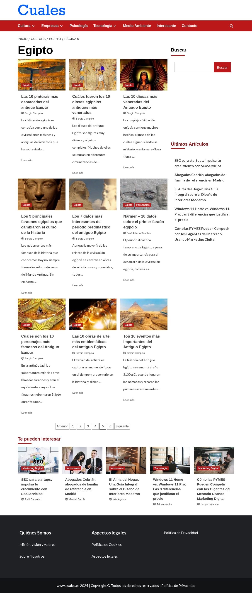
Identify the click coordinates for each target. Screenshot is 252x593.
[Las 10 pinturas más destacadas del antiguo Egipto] (41, 75)
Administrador (164, 504)
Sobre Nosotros (31, 556)
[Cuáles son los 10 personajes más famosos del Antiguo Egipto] (41, 314)
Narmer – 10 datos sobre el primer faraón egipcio (143, 221)
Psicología (79, 26)
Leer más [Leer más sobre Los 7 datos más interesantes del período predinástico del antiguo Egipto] (77, 285)
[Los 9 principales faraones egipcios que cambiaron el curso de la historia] (41, 194)
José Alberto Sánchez (139, 233)
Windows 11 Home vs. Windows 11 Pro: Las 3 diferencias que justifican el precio (202, 214)
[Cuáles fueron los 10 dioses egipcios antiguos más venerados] (92, 75)
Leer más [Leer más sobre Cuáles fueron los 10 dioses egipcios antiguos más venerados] (77, 172)
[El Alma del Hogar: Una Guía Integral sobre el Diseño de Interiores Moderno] (126, 460)
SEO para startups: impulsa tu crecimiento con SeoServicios (197, 163)
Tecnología (105, 26)
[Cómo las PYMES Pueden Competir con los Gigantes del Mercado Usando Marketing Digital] (214, 460)
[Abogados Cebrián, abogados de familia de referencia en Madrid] (82, 460)
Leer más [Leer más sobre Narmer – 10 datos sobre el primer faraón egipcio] (128, 280)
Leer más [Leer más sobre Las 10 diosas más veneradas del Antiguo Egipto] (128, 167)
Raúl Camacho (33, 499)
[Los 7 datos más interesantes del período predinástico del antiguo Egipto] (92, 194)
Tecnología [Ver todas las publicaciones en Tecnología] (161, 468)
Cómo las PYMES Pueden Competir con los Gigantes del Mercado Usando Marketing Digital (201, 233)
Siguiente (122, 426)
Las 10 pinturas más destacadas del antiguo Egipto (39, 102)
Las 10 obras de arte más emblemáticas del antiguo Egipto (90, 341)
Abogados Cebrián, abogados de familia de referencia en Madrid (199, 177)
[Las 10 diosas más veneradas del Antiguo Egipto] (143, 75)
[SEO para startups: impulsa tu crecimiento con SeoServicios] (38, 460)
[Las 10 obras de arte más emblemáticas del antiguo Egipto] (92, 314)
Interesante (166, 26)
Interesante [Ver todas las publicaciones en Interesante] (73, 468)
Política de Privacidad (181, 532)
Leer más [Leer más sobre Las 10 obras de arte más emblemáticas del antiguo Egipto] (77, 392)
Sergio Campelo (34, 113)
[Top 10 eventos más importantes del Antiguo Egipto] (143, 314)
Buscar (179, 49)
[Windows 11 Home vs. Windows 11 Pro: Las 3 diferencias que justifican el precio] (170, 460)
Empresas (52, 26)
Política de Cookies (107, 544)
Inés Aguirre (119, 499)
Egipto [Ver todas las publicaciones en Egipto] (26, 85)
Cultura (27, 26)
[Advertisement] (202, 107)
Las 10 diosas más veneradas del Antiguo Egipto (140, 102)
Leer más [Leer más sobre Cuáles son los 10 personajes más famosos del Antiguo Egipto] (26, 412)
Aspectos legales (105, 556)
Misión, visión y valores (37, 544)
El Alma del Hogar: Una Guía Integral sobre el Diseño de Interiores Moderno (196, 194)
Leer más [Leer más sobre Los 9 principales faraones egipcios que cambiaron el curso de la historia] (26, 292)
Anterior (62, 426)
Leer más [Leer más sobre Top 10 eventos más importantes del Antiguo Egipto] (128, 400)
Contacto (189, 26)
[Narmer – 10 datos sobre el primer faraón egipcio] (143, 194)
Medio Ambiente (137, 26)
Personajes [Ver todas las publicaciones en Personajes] (143, 204)
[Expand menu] (33, 26)
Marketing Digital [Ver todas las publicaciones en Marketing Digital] (33, 468)
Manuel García (77, 499)
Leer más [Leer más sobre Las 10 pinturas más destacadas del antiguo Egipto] (26, 160)
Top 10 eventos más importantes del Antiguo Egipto (141, 341)
